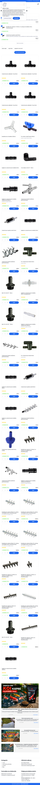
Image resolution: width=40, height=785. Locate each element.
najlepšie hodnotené (18, 48)
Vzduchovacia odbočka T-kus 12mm (29, 74)
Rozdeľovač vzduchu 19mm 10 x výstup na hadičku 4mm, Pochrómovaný (29, 544)
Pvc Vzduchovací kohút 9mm (27, 355)
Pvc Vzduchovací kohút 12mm (27, 261)
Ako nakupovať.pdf (25, 762)
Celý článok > (35, 714)
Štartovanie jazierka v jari (27, 718)
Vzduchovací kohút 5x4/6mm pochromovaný (27, 419)
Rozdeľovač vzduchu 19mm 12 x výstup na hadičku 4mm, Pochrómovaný (10, 544)
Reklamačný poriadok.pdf (26, 764)
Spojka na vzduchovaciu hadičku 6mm (10, 167)
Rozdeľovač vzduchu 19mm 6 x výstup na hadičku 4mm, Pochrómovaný (10, 513)
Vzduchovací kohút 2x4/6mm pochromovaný (8, 481)
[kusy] (5, 83)
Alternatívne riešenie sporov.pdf (28, 765)
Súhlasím (16, 18)
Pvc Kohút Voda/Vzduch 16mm (28, 136)
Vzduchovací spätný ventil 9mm (28, 386)
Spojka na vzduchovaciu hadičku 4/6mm (9, 669)
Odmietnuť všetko (7, 18)
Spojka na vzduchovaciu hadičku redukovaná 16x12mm (28, 481)
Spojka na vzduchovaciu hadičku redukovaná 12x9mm (28, 325)
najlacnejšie (4, 48)
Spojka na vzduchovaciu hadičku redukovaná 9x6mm (9, 200)
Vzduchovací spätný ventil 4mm (9, 230)
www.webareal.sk (24, 783)
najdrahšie (10, 48)
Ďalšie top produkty (20, 43)
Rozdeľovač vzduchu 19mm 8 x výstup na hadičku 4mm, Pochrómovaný (29, 513)
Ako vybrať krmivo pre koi (29, 730)
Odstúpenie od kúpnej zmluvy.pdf (8, 775)
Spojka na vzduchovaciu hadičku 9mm (29, 230)
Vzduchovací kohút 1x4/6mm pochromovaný (27, 200)
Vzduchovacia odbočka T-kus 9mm (9, 74)
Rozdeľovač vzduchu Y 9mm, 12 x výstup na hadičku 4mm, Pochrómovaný (28, 638)
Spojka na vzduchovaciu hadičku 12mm (9, 419)
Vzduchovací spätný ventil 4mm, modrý (9, 450)
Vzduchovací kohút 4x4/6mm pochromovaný (8, 356)
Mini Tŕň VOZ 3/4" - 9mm (7, 637)
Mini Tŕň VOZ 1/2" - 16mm (7, 293)
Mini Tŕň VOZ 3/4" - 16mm (7, 324)
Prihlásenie (30, 0)
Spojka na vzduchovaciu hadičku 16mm (9, 387)
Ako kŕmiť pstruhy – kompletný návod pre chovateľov (26, 744)
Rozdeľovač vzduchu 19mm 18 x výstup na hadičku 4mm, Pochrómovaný (29, 606)
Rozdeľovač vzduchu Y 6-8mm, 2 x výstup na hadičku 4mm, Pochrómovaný (28, 575)
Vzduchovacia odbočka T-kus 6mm (9, 105)
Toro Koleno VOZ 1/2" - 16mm (27, 167)
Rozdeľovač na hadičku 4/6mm (9, 136)
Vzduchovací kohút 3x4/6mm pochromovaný (8, 262)
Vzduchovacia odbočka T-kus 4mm (29, 105)
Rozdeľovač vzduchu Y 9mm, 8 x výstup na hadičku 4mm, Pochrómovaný (9, 607)
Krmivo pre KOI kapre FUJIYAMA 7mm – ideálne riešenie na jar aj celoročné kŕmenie (20, 710)
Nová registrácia (36, 0)
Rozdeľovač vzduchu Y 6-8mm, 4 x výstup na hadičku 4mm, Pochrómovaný (28, 450)
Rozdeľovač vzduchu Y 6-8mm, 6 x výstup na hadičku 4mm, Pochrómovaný (9, 575)
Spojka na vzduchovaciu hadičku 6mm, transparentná (28, 293)
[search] (38, 4)
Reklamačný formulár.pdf (6, 773)
